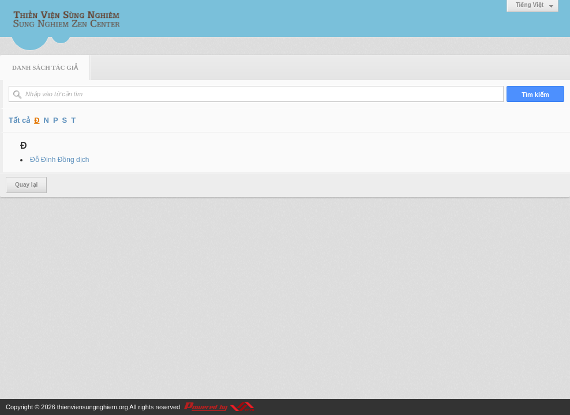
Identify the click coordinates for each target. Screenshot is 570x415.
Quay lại (26, 185)
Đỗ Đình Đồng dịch (59, 160)
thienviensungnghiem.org (92, 406)
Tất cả (19, 120)
